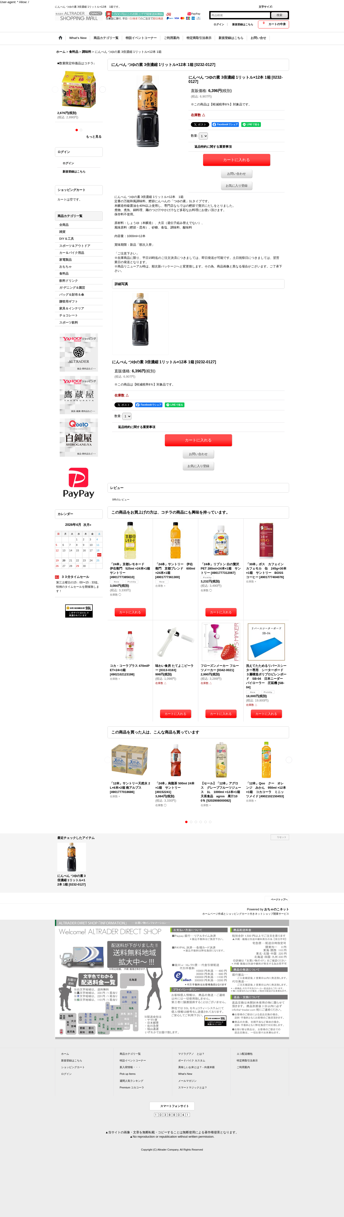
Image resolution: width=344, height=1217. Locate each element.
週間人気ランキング (131, 1080)
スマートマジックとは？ (192, 1087)
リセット (281, 837)
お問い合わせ (236, 173)
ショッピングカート (73, 1067)
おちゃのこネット (276, 909)
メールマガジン (187, 1080)
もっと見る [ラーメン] (94, 136)
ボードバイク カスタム (191, 1060)
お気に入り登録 (236, 185)
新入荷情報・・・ (130, 1067)
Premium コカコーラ (132, 1087)
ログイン (219, 24)
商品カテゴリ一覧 (130, 1053)
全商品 (64, 225)
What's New (185, 1073)
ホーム (65, 1053)
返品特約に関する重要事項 (213, 146)
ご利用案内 (243, 1067)
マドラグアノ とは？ (191, 1053)
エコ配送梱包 (245, 1053)
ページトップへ (279, 899)
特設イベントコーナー (133, 1060)
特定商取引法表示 (247, 1060)
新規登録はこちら (242, 24)
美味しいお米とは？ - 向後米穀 (196, 1067)
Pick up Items (127, 1073)
